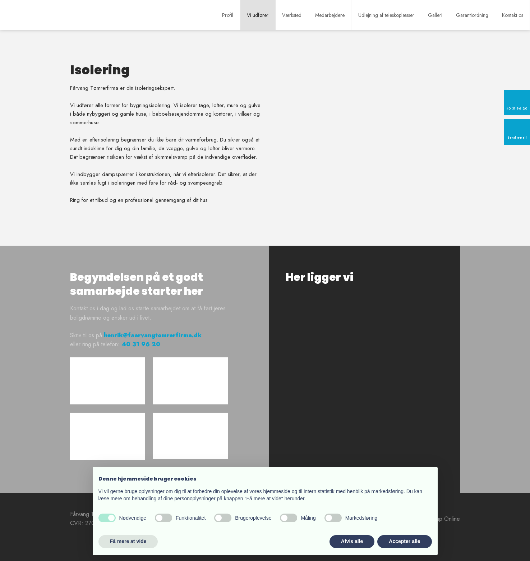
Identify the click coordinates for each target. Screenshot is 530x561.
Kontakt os (512, 15)
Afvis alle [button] (352, 541)
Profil (227, 15)
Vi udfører (257, 15)
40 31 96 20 (140, 344)
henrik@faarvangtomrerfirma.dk (153, 335)
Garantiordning (472, 15)
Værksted (291, 15)
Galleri (435, 15)
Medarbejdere (330, 15)
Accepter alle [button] (404, 541)
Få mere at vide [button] (128, 541)
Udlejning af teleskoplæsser (386, 15)
